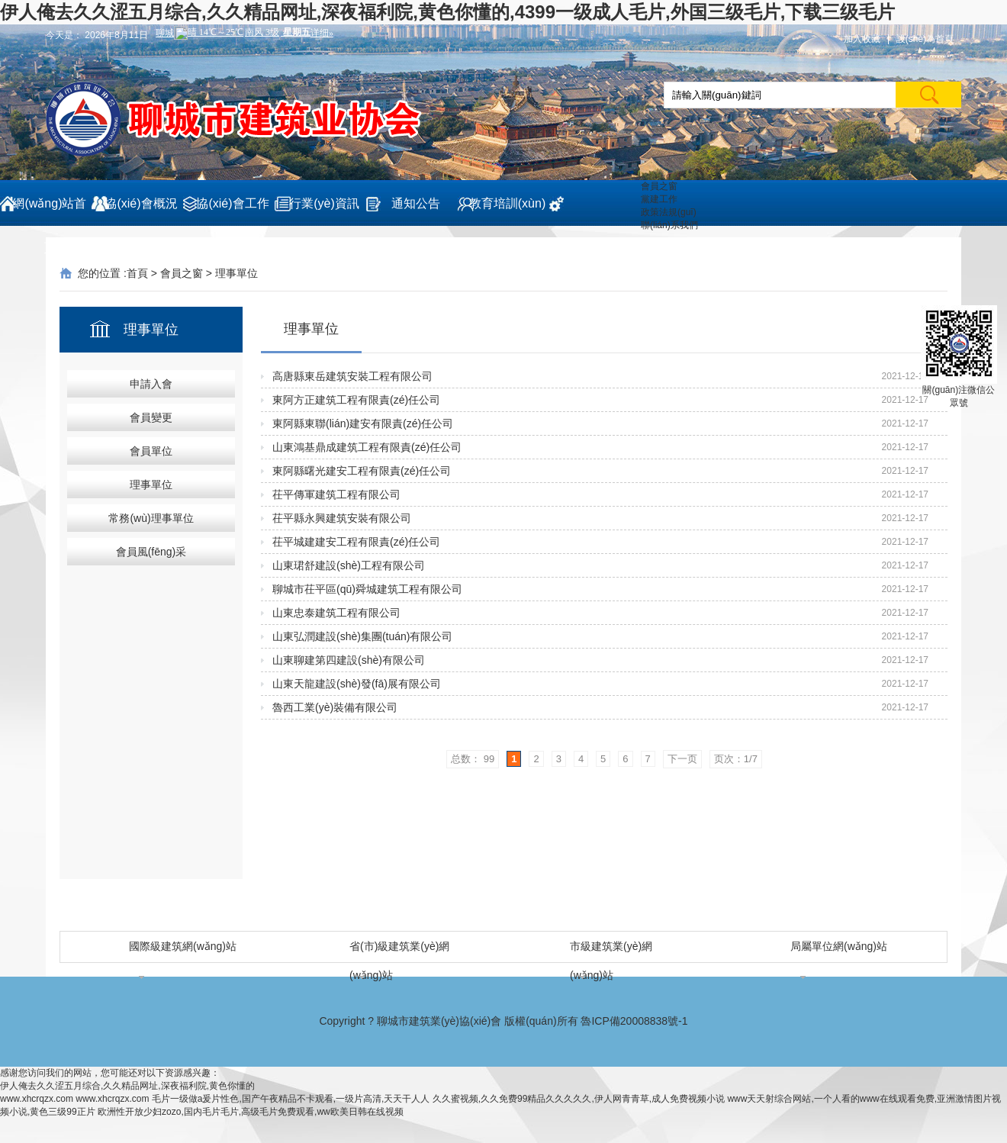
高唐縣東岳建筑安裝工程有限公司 (352, 376)
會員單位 (151, 451)
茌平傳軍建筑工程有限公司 (336, 494)
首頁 (137, 273)
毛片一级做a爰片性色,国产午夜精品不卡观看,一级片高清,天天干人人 (291, 1098)
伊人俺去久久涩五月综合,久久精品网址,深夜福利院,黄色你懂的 (127, 1085)
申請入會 (151, 384)
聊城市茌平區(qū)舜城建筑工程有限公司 (367, 589)
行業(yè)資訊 (324, 203)
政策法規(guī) (669, 212)
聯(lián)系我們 (669, 225)
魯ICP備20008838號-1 (634, 1021)
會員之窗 (659, 186)
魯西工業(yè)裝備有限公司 (334, 707)
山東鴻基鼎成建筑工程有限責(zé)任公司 (367, 447)
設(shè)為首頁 (925, 39)
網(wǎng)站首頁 (49, 211)
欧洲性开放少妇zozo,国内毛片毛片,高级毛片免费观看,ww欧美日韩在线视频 (251, 1111)
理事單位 (236, 273)
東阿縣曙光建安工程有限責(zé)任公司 (361, 471)
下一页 (682, 759)
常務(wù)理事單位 (150, 518)
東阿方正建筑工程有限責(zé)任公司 (356, 400)
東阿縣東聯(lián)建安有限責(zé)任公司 (362, 423)
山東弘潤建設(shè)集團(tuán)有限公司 (362, 636)
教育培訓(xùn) (507, 203)
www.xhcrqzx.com (36, 1098)
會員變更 (151, 417)
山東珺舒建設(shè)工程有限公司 (348, 565)
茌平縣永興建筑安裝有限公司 (341, 518)
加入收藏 (862, 39)
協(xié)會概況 (141, 203)
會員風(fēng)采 (151, 552)
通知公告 (415, 203)
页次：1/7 (736, 759)
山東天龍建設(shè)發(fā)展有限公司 (356, 684)
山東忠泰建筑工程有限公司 (336, 613)
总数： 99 (472, 759)
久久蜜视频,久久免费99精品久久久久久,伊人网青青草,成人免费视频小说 (579, 1098)
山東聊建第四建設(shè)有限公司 (348, 660)
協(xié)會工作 (232, 203)
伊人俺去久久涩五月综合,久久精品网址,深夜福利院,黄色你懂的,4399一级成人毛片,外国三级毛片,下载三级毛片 (447, 12)
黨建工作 (659, 199)
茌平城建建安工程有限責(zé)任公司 (356, 542)
